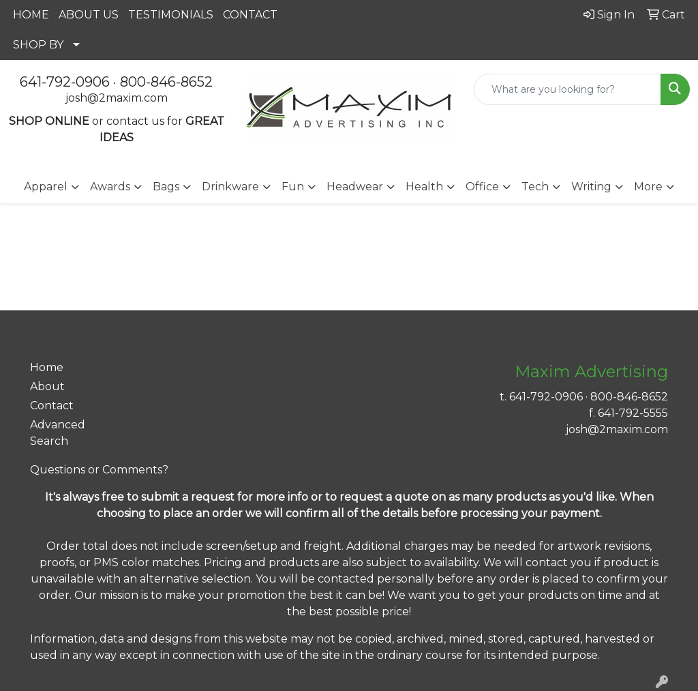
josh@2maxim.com (116, 97)
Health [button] (424, 186)
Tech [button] (535, 186)
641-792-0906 (65, 82)
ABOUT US (89, 14)
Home (46, 367)
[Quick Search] (567, 89)
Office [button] (482, 186)
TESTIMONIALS (170, 14)
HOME (31, 14)
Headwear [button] (355, 186)
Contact (52, 405)
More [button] (648, 186)
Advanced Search (57, 432)
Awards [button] (110, 186)
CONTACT (250, 14)
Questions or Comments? (99, 469)
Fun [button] (293, 186)
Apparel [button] (45, 186)
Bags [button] (166, 186)
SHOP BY (38, 44)
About (47, 386)
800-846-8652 (166, 82)
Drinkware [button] (230, 186)
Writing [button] (591, 186)
